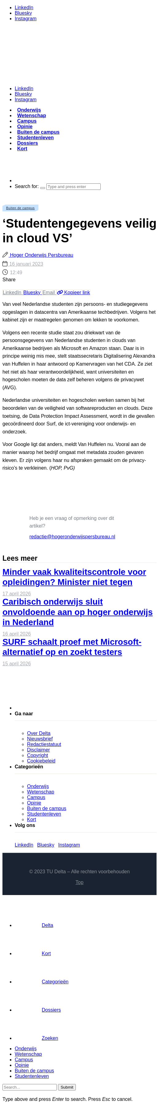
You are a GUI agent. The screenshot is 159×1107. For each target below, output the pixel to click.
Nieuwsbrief (40, 738)
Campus (27, 121)
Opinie (25, 126)
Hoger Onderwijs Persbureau (41, 255)
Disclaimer (38, 749)
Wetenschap (31, 115)
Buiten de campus (38, 132)
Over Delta (38, 733)
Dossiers (27, 143)
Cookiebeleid (41, 760)
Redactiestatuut (44, 744)
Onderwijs (29, 110)
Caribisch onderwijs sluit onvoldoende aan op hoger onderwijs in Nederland (77, 612)
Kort (22, 148)
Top (79, 882)
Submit (66, 1087)
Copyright (37, 755)
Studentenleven (35, 137)
